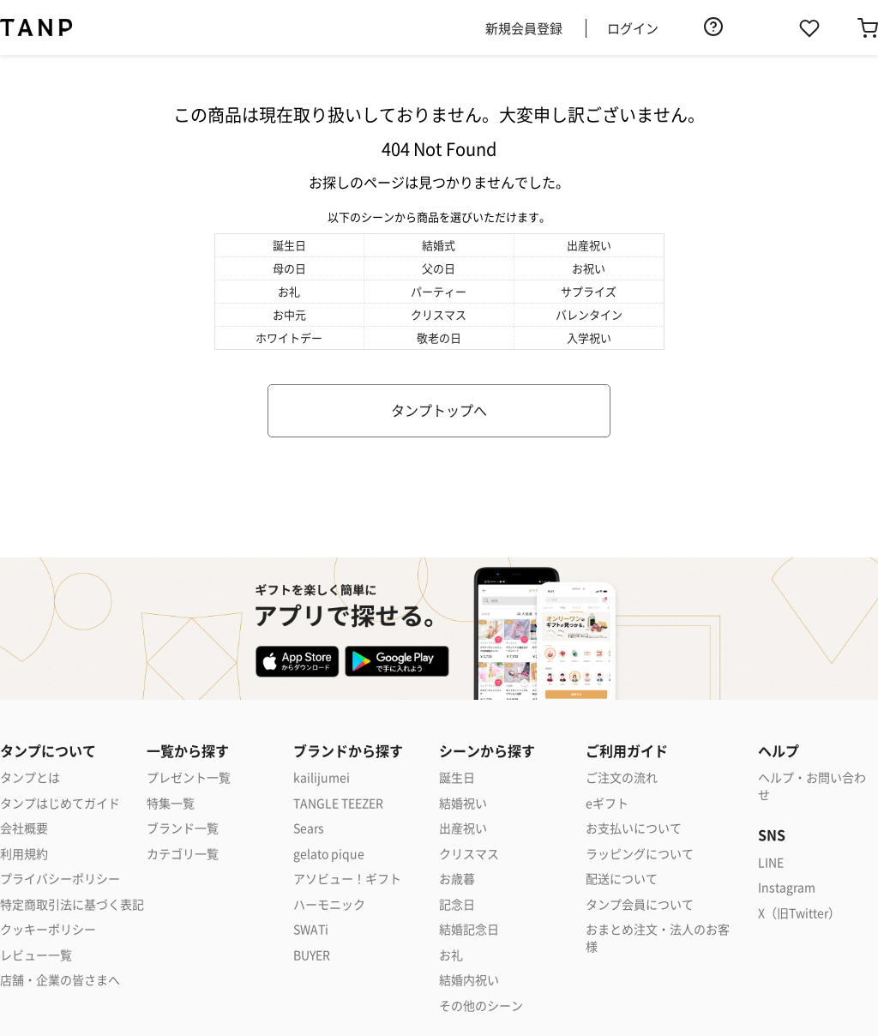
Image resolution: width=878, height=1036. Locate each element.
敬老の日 (439, 337)
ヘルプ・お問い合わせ (812, 786)
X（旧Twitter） (799, 913)
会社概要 (24, 828)
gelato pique (328, 854)
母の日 (289, 268)
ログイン (632, 28)
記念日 (457, 904)
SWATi (310, 929)
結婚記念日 (469, 929)
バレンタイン (589, 314)
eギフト (607, 803)
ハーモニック (329, 904)
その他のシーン (481, 1005)
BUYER (311, 955)
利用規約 (24, 854)
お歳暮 (457, 878)
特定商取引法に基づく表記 (72, 904)
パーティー (438, 291)
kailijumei (321, 777)
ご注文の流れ (622, 777)
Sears (308, 828)
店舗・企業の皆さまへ (60, 980)
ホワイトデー (289, 337)
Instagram (786, 887)
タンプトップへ (439, 410)
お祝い (588, 268)
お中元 (289, 314)
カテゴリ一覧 (183, 854)
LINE (771, 862)
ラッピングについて (640, 854)
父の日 (438, 268)
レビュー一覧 (36, 955)
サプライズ (588, 291)
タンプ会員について (640, 904)
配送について (622, 878)
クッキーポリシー (48, 929)
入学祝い (589, 337)
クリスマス (438, 314)
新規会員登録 (523, 28)
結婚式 (438, 245)
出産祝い (589, 245)
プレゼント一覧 (189, 777)
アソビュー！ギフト (347, 878)
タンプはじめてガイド (60, 803)
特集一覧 (171, 803)
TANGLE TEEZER (338, 803)
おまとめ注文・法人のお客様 (658, 938)
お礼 (289, 291)
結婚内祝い (469, 980)
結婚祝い (463, 803)
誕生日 (289, 245)
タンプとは (30, 777)
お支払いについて (634, 828)
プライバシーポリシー (60, 878)
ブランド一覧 (183, 828)
